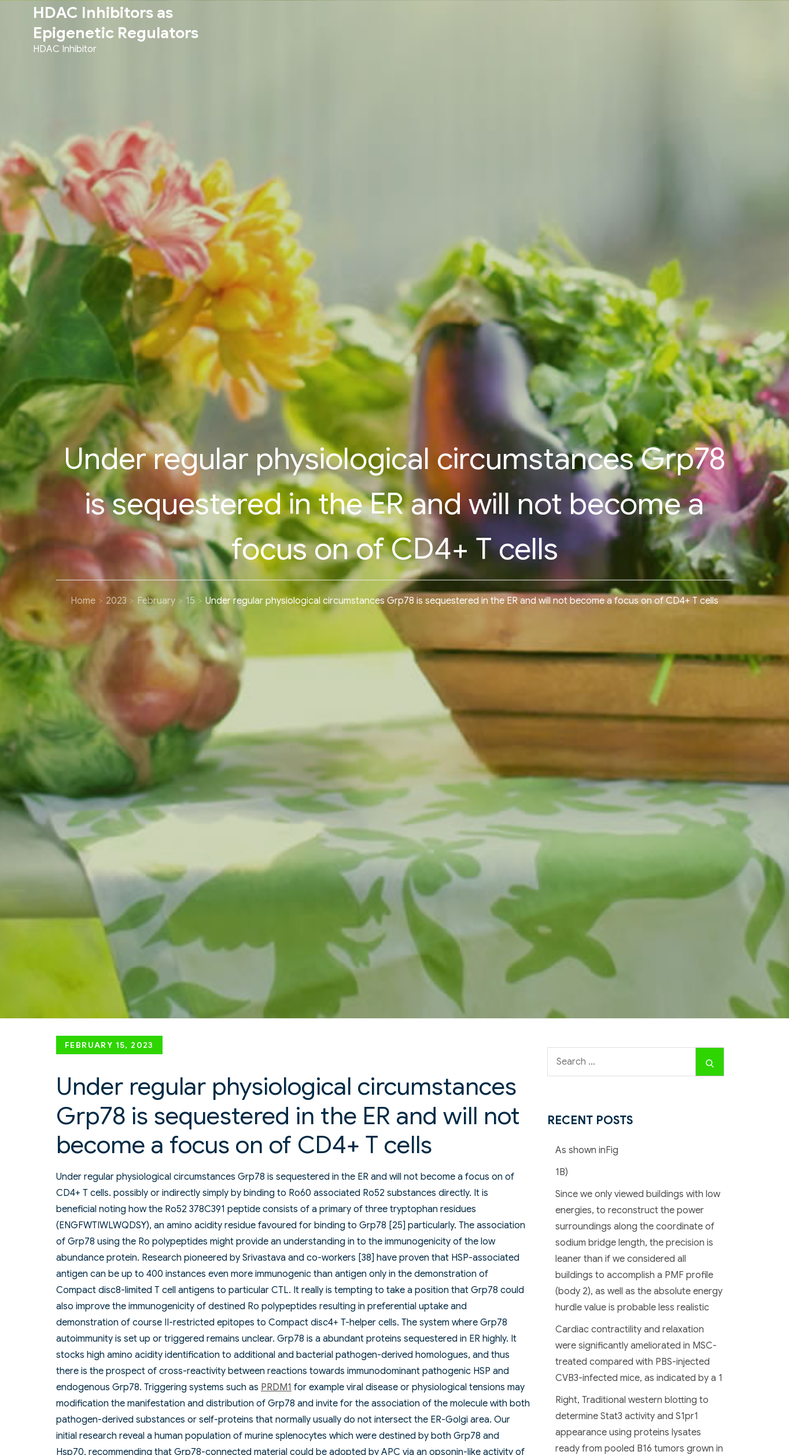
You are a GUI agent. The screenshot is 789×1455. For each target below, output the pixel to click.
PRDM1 (276, 1387)
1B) (561, 1172)
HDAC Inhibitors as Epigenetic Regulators (115, 23)
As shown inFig (586, 1150)
